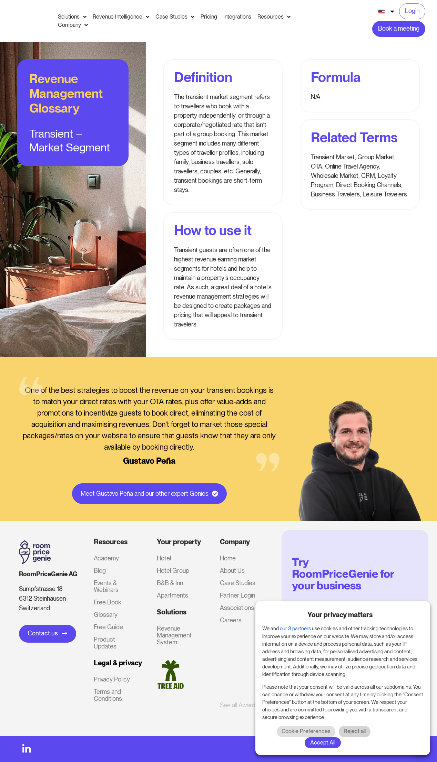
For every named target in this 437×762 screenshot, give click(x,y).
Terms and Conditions (108, 695)
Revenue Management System (174, 635)
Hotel (164, 558)
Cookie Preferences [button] (306, 731)
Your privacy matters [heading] (340, 615)
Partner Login (237, 595)
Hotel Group (173, 570)
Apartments (172, 595)
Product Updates (105, 643)
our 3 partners (295, 628)
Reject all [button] (355, 731)
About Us (232, 570)
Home (228, 558)
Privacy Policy (112, 679)
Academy (106, 558)
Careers (231, 620)
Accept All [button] (322, 742)
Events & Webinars (106, 586)
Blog (100, 570)
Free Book (107, 602)
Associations (237, 607)
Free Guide (108, 627)
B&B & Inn (170, 583)
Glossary (106, 614)
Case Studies (237, 583)
